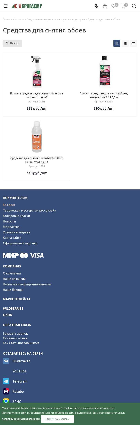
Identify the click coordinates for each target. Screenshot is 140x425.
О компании (12, 273)
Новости (9, 221)
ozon (7, 315)
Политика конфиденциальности (27, 284)
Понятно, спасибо (57, 419)
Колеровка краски (16, 216)
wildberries (13, 308)
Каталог (9, 205)
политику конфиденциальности (21, 419)
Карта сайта (12, 237)
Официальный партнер (20, 243)
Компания (12, 266)
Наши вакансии (14, 279)
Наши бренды (13, 289)
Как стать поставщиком (21, 343)
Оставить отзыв (15, 338)
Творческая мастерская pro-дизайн (29, 210)
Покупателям (15, 198)
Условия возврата (16, 232)
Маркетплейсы (16, 299)
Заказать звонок (15, 333)
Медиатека (11, 227)
